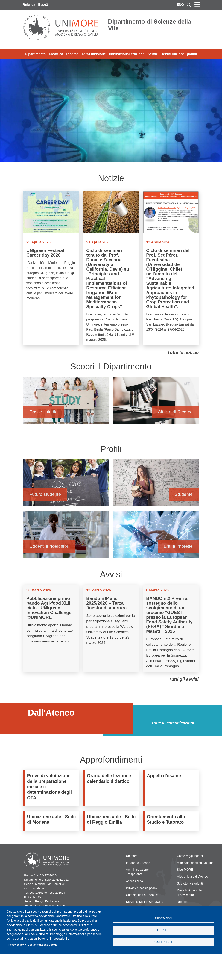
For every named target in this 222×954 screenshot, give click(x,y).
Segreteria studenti (190, 883)
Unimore (132, 856)
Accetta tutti (163, 942)
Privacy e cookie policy (141, 888)
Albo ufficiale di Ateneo (192, 876)
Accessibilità (134, 881)
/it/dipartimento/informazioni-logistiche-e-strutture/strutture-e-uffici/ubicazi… (52, 821)
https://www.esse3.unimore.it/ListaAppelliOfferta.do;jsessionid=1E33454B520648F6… (172, 788)
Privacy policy (15, 944)
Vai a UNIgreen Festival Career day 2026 (51, 268)
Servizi (153, 54)
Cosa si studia (66, 402)
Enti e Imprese (156, 536)
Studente (156, 484)
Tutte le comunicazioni (172, 723)
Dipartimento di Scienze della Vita (149, 25)
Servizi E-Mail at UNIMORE (145, 901)
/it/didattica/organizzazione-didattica (112, 788)
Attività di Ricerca (156, 402)
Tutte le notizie (183, 352)
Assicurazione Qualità (179, 54)
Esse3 (43, 5)
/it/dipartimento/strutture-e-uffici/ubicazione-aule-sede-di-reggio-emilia (112, 821)
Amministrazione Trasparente (137, 872)
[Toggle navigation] (197, 4)
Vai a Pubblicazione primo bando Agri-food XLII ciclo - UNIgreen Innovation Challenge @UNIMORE (51, 628)
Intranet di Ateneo (138, 862)
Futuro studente (66, 484)
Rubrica (29, 5)
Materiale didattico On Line (195, 862)
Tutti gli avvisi (184, 679)
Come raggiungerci (190, 856)
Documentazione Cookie (42, 944)
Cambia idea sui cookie (142, 894)
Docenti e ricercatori (66, 536)
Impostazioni (163, 918)
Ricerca (72, 54)
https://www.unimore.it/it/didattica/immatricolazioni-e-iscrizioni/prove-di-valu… (52, 788)
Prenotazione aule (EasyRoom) (189, 892)
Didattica (56, 54)
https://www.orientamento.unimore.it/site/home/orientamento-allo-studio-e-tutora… (172, 821)
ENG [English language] (180, 5)
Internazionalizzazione (127, 54)
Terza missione (94, 54)
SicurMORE (185, 869)
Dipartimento (35, 54)
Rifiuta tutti (163, 930)
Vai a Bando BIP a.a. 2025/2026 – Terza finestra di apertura (111, 628)
